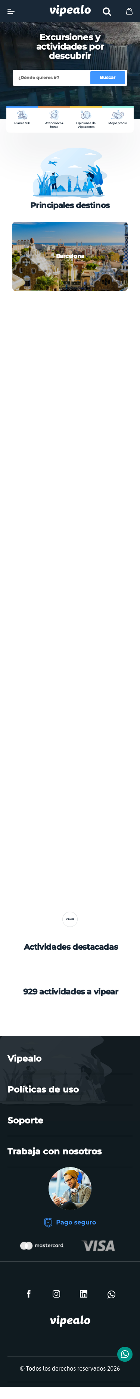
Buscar (107, 77)
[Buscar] (52, 78)
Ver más (70, 926)
